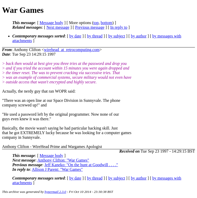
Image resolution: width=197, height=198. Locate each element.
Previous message (89, 27)
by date (75, 36)
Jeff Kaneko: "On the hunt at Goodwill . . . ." (81, 165)
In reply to (118, 27)
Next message (57, 27)
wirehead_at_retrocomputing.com (71, 49)
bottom (106, 23)
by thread (95, 36)
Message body (51, 23)
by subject (116, 36)
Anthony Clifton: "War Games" (63, 160)
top (95, 23)
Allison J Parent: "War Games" (57, 169)
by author (138, 36)
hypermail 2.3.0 (55, 192)
